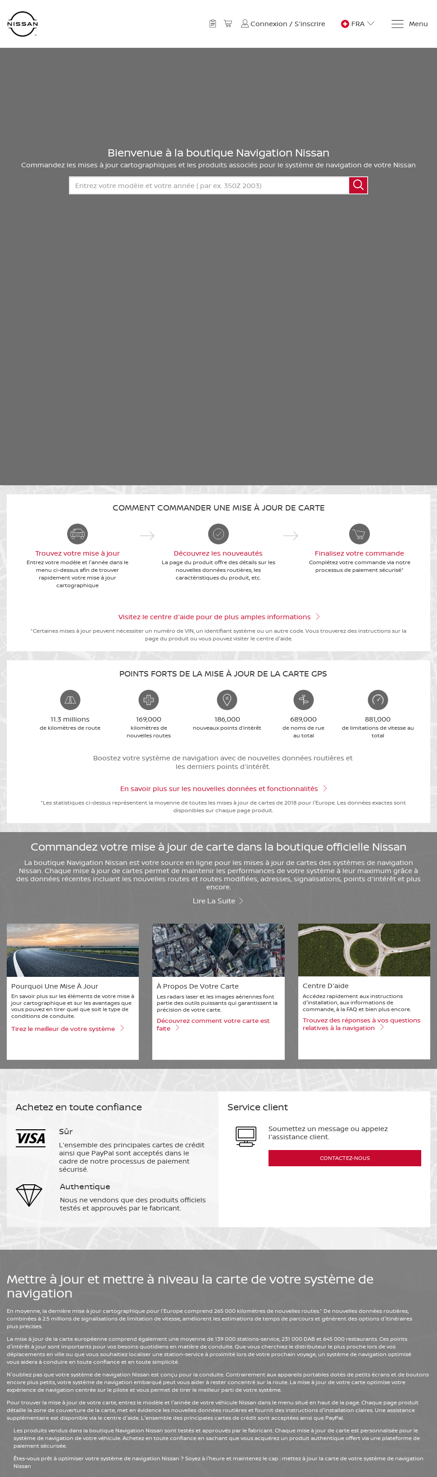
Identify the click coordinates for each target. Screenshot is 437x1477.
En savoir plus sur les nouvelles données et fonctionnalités (223, 788)
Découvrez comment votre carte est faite (213, 1024)
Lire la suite (218, 900)
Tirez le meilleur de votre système (67, 1028)
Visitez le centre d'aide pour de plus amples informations (218, 616)
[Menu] (409, 24)
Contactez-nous (345, 1158)
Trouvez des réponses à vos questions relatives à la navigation (361, 1024)
